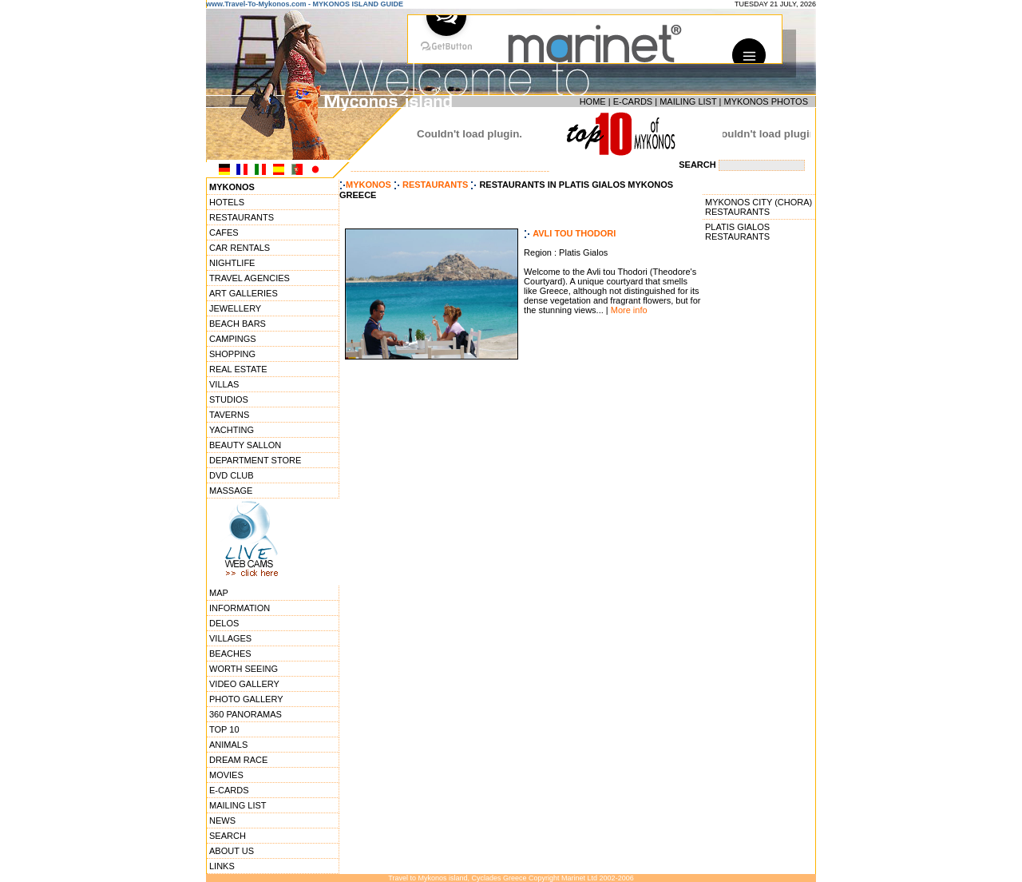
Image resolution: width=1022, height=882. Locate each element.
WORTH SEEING (243, 668)
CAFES (224, 232)
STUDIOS (228, 399)
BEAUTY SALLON (245, 445)
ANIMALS (228, 744)
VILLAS (224, 384)
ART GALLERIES (243, 293)
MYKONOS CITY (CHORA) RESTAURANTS (758, 207)
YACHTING (231, 430)
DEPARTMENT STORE (255, 460)
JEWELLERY (235, 308)
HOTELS (226, 202)
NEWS (222, 820)
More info (629, 310)
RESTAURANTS (241, 217)
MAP (218, 593)
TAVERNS (229, 414)
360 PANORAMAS (245, 714)
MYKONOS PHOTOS (765, 101)
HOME (593, 101)
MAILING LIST (688, 101)
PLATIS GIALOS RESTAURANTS (737, 231)
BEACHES (230, 653)
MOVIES (226, 775)
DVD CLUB (231, 475)
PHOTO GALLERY (246, 699)
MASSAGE (230, 490)
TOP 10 (224, 729)
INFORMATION (239, 608)
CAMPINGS (232, 339)
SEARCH (227, 835)
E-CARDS (633, 101)
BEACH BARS (237, 323)
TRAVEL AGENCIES (249, 278)
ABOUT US (231, 851)
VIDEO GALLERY (244, 684)
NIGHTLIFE (232, 263)
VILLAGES (230, 638)
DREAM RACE (238, 760)
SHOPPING (232, 354)
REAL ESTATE (238, 369)
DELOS (224, 623)
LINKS (222, 866)
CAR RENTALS (239, 247)
